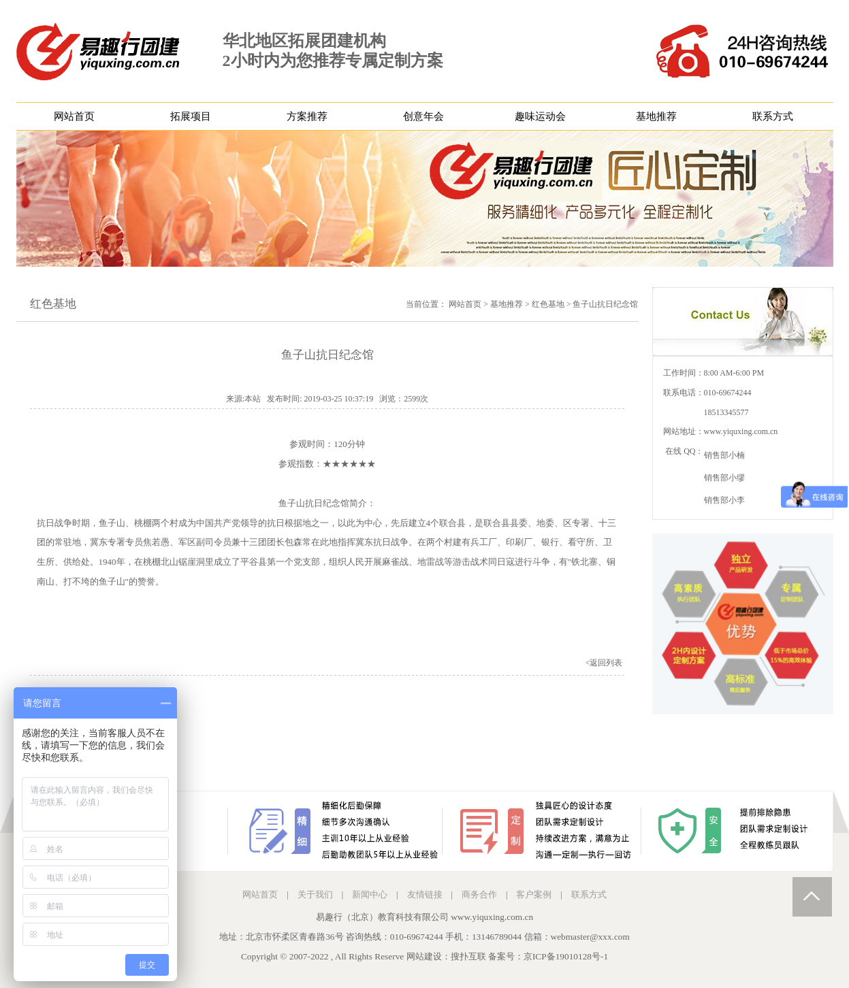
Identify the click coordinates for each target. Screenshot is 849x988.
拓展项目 (190, 116)
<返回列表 (604, 663)
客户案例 (533, 894)
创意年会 (423, 116)
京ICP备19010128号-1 (566, 956)
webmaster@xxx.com (590, 937)
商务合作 (479, 894)
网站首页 (74, 116)
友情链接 (425, 894)
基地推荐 (656, 116)
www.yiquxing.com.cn (741, 431)
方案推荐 (307, 116)
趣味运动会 (540, 116)
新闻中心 (369, 894)
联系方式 (772, 116)
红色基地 (548, 304)
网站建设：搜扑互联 (446, 956)
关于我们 (315, 894)
